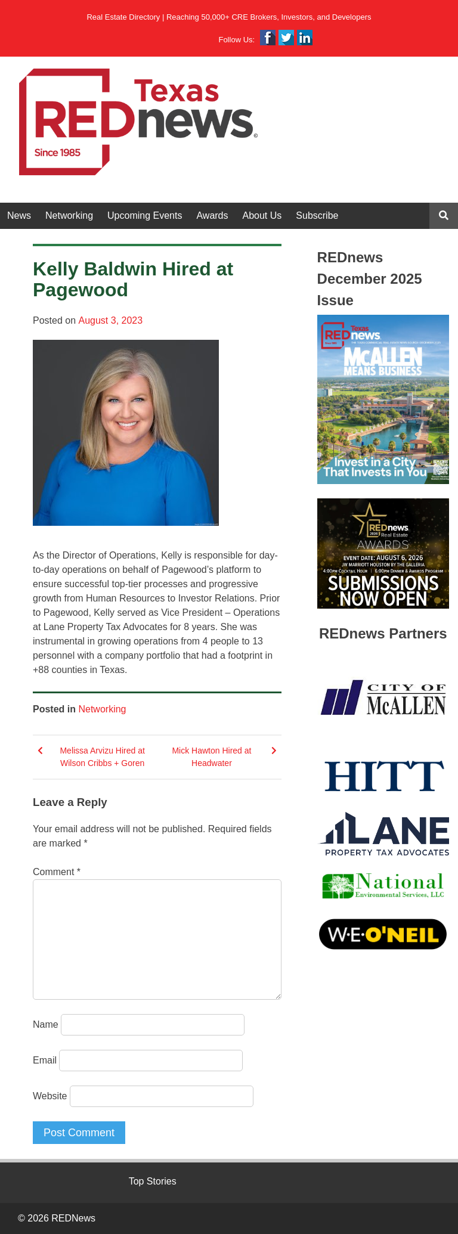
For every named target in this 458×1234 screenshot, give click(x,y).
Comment (57, 872)
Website (50, 1096)
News (19, 215)
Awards (212, 215)
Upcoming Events (144, 215)
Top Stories (153, 1181)
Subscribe (317, 215)
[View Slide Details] (383, 400)
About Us (262, 215)
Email (45, 1060)
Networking (69, 215)
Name (45, 1024)
